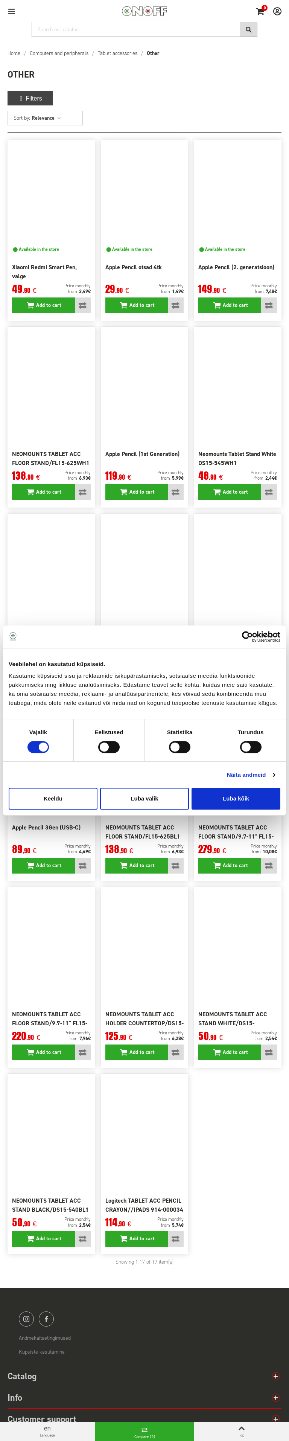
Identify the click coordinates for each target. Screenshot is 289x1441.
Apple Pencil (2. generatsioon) (236, 267)
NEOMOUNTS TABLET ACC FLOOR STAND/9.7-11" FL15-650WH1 (49, 1023)
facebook (46, 1319)
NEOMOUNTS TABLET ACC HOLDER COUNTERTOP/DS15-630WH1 (144, 1023)
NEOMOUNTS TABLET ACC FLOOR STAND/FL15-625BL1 (142, 831)
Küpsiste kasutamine (42, 1352)
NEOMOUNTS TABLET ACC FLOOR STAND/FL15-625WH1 (51, 458)
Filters (30, 98)
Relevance (46, 118)
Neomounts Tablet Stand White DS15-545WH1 (237, 458)
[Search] (144, 29)
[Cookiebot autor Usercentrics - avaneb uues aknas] (247, 636)
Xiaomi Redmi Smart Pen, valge (44, 271)
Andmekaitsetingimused (45, 1338)
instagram (26, 1319)
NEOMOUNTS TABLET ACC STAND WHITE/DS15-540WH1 (232, 1023)
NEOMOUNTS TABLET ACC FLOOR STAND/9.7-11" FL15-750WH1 (236, 836)
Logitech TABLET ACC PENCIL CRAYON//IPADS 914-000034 (144, 1205)
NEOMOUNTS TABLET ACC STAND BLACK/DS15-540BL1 (50, 1205)
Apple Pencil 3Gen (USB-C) (46, 827)
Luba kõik (236, 798)
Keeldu (53, 798)
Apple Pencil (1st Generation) (142, 454)
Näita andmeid (246, 775)
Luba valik (144, 798)
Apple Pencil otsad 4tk (133, 267)
